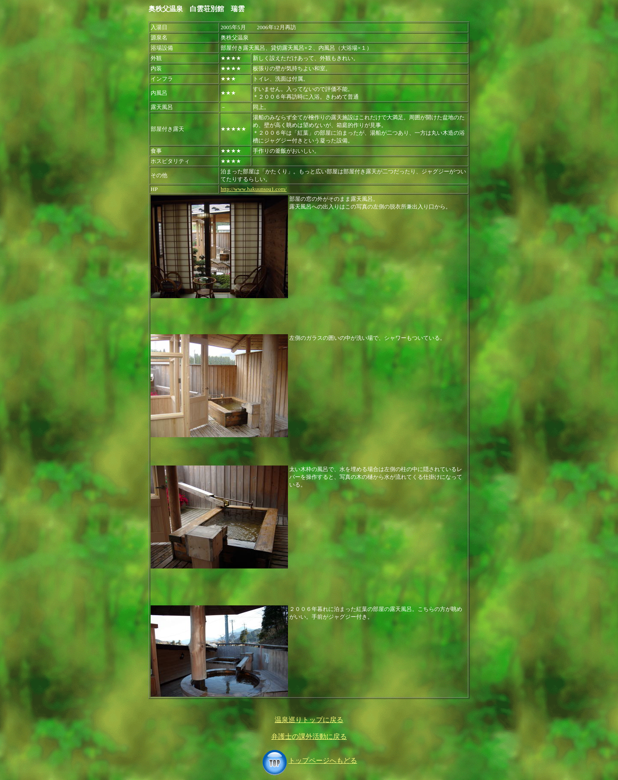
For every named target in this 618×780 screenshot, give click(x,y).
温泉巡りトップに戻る (309, 719)
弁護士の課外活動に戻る (309, 736)
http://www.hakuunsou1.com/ (254, 189)
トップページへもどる (309, 760)
